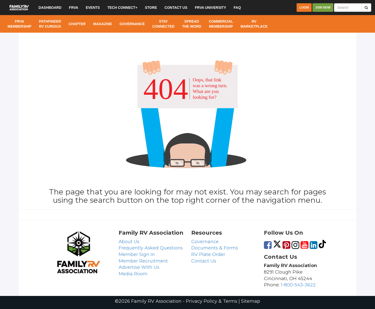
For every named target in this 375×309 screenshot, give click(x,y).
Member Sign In (137, 254)
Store (151, 8)
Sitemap (250, 301)
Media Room (133, 274)
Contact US (176, 8)
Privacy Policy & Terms (211, 301)
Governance (205, 241)
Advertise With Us (139, 267)
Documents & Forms (214, 248)
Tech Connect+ (122, 8)
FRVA (73, 8)
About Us (129, 241)
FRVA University (210, 8)
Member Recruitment (143, 261)
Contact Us (203, 261)
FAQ (237, 8)
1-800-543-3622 (298, 285)
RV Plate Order (208, 254)
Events (93, 8)
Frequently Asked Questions (151, 248)
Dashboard (49, 8)
